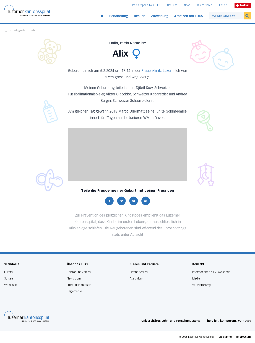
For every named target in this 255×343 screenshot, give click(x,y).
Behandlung (118, 16)
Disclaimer (225, 336)
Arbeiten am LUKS (188, 16)
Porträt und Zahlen (79, 272)
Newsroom (74, 278)
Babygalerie (19, 31)
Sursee (8, 278)
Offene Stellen (204, 5)
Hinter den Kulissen (79, 285)
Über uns (172, 5)
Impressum (243, 336)
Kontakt (223, 5)
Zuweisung (159, 16)
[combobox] (226, 15)
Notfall (242, 5)
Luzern (8, 272)
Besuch (139, 16)
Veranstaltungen (202, 285)
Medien (197, 278)
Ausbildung (136, 278)
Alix (33, 31)
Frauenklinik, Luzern (157, 71)
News (187, 5)
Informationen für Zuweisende (211, 272)
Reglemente (74, 291)
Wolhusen (10, 285)
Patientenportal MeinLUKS (146, 5)
